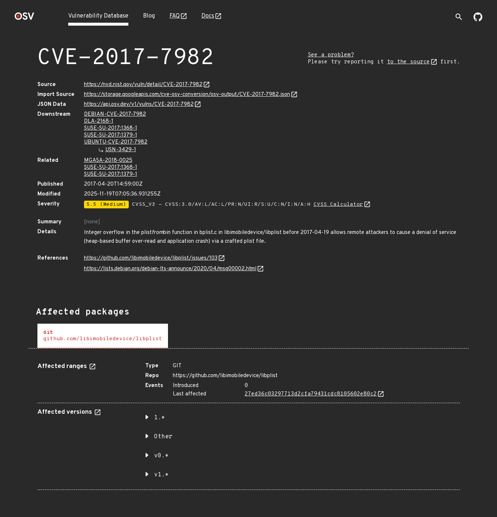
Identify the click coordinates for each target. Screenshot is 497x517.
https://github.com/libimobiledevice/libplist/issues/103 (151, 258)
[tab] (102, 336)
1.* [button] (159, 417)
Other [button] (163, 436)
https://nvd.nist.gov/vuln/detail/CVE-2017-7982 (143, 84)
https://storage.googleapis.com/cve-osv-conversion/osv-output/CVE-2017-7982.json (187, 94)
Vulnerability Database (98, 16)
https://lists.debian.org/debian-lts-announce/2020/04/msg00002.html (170, 268)
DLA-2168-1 (98, 121)
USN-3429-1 (120, 149)
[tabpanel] (249, 423)
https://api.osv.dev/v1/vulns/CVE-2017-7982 (139, 104)
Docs (207, 16)
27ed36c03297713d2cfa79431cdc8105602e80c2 (311, 394)
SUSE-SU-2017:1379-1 (110, 135)
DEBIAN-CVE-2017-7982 (115, 114)
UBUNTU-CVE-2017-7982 (115, 142)
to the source (408, 62)
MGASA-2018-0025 (108, 160)
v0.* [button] (161, 456)
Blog (149, 16)
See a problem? (331, 55)
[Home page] (24, 18)
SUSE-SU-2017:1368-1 (110, 128)
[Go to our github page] (478, 19)
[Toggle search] (459, 17)
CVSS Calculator (338, 204)
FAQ (174, 16)
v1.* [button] (161, 475)
